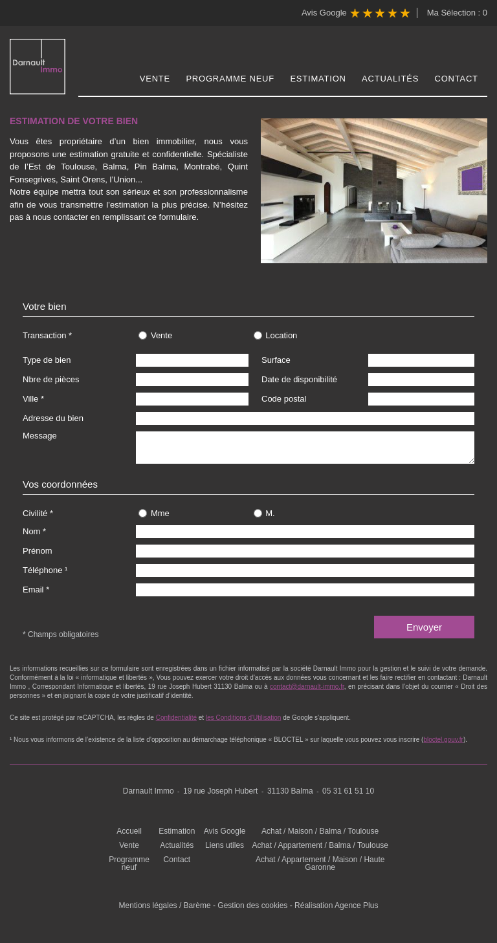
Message (40, 435)
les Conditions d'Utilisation (243, 717)
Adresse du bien (53, 418)
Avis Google (356, 13)
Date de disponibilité (299, 379)
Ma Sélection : (457, 12)
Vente (155, 78)
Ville (30, 399)
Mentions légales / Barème (165, 905)
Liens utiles (224, 845)
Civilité (35, 513)
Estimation (318, 78)
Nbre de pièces (51, 379)
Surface (276, 360)
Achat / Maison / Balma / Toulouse (320, 831)
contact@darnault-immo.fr (307, 686)
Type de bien (47, 360)
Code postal (283, 399)
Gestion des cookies (252, 905)
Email (33, 589)
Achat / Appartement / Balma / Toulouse (320, 845)
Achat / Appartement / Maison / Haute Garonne (320, 863)
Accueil (129, 831)
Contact (456, 78)
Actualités (390, 78)
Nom (31, 531)
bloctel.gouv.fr (443, 739)
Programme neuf (230, 78)
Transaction (44, 335)
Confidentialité (176, 717)
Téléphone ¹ (45, 570)
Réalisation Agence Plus (336, 905)
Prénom (37, 551)
